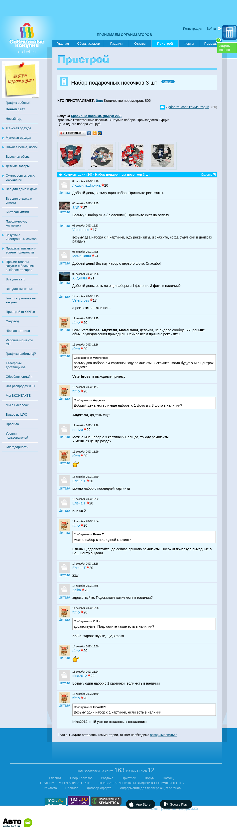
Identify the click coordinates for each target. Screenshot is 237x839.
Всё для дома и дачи (21, 189)
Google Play (179, 804)
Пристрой (165, 44)
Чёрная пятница (18, 331)
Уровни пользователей (17, 435)
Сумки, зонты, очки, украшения (20, 177)
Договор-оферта (99, 788)
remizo (77, 430)
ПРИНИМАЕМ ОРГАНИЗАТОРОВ (124, 35)
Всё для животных (19, 289)
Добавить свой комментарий (187, 107)
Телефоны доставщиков (15, 365)
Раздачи (116, 43)
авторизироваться (163, 735)
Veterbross (80, 230)
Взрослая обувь (18, 156)
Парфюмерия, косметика (16, 223)
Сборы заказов (88, 43)
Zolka (76, 590)
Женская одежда (18, 128)
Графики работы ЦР (21, 354)
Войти (211, 28)
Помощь (212, 42)
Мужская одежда (18, 137)
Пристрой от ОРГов (20, 312)
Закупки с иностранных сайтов (21, 237)
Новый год (13, 118)
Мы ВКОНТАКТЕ (18, 395)
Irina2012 (79, 676)
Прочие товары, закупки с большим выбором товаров (20, 266)
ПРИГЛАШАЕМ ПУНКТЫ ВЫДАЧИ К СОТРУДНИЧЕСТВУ (141, 783)
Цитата (64, 193)
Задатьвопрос (224, 48)
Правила (12, 424)
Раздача (107, 778)
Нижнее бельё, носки (21, 147)
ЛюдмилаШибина (86, 185)
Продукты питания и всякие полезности (21, 250)
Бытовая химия (17, 212)
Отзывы (140, 43)
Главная (62, 43)
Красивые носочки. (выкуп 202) (96, 116)
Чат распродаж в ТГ (21, 386)
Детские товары (17, 166)
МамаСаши (81, 256)
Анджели (79, 278)
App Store (143, 804)
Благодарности (17, 447)
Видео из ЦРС (16, 414)
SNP (76, 208)
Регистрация (192, 28)
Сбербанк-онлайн (19, 376)
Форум (189, 43)
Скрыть (206, 174)
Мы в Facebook (17, 405)
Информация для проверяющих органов (150, 788)
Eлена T (79, 481)
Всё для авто (15, 279)
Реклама (50, 788)
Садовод (12, 321)
